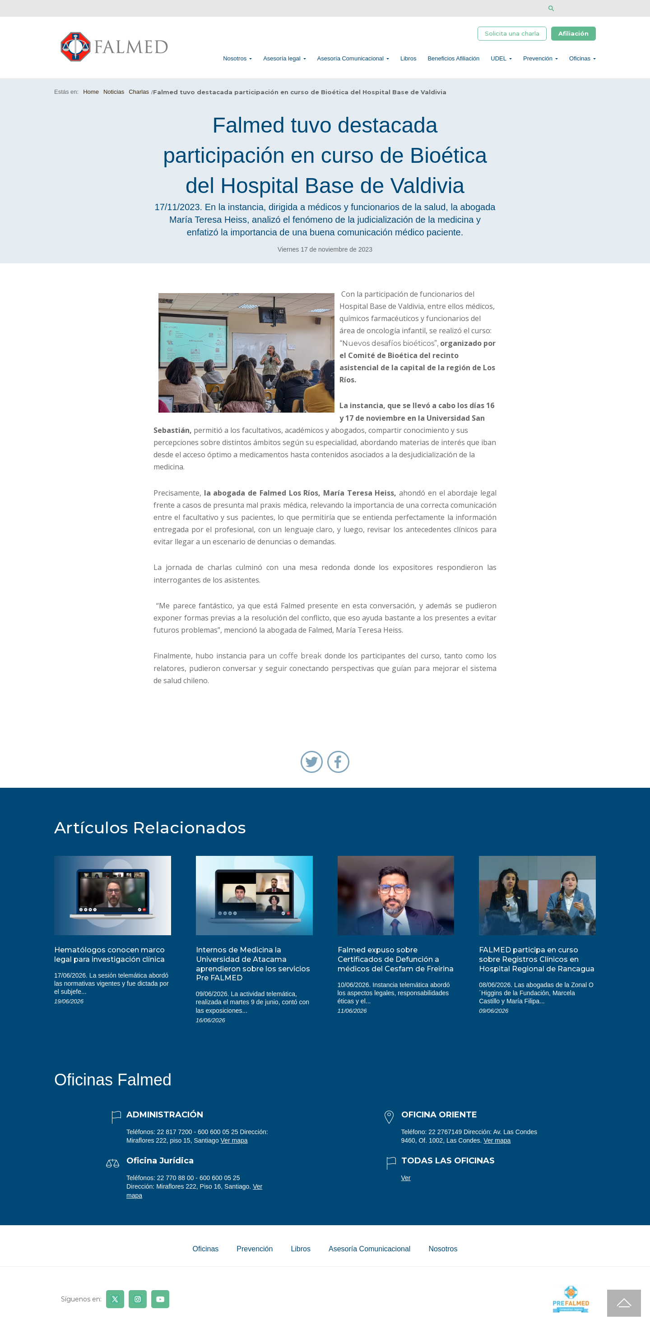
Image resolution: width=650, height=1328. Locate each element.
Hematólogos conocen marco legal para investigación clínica (109, 960)
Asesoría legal (281, 61)
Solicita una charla (512, 34)
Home (91, 96)
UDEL (498, 61)
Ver (406, 1182)
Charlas (139, 96)
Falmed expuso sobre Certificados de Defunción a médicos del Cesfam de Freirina (396, 965)
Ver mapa (234, 1145)
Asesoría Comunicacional (350, 61)
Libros (408, 61)
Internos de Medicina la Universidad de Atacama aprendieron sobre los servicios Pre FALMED (253, 969)
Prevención (537, 61)
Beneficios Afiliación (453, 61)
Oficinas (579, 61)
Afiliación (573, 34)
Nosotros (234, 61)
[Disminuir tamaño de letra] (579, 8)
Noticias (113, 96)
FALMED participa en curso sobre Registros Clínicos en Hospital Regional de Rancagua (536, 965)
